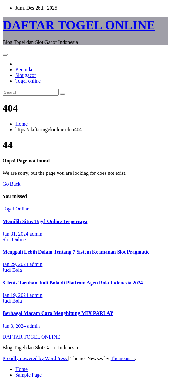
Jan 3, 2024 (15, 326)
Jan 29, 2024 (16, 264)
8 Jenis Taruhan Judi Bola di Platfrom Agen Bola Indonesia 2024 (73, 282)
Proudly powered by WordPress (35, 358)
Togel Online (16, 208)
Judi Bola (12, 270)
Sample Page (28, 375)
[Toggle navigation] (5, 55)
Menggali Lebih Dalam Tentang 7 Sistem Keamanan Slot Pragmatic (76, 252)
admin (36, 233)
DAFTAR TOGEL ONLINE (79, 25)
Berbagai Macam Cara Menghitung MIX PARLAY (58, 313)
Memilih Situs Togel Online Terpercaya (45, 221)
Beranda (23, 69)
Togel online (28, 81)
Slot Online (14, 239)
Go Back (11, 184)
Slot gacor (25, 75)
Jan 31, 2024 (16, 233)
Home (21, 124)
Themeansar (123, 358)
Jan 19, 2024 (16, 295)
